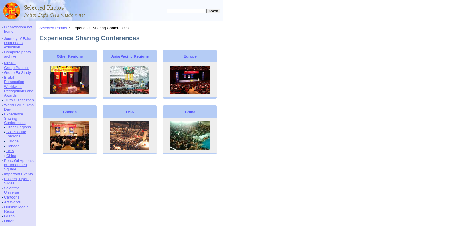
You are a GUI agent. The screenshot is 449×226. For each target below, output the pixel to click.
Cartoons (11, 197)
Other (8, 221)
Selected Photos (53, 28)
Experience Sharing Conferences (15, 118)
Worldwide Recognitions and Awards (19, 90)
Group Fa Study (17, 72)
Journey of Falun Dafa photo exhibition (18, 42)
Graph (9, 216)
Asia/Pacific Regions (16, 134)
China (11, 156)
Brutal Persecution (14, 79)
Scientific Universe (11, 190)
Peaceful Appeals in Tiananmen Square (19, 164)
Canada (13, 146)
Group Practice (16, 68)
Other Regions (18, 127)
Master (10, 63)
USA (10, 151)
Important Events (18, 174)
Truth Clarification (19, 100)
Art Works (12, 202)
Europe (12, 141)
